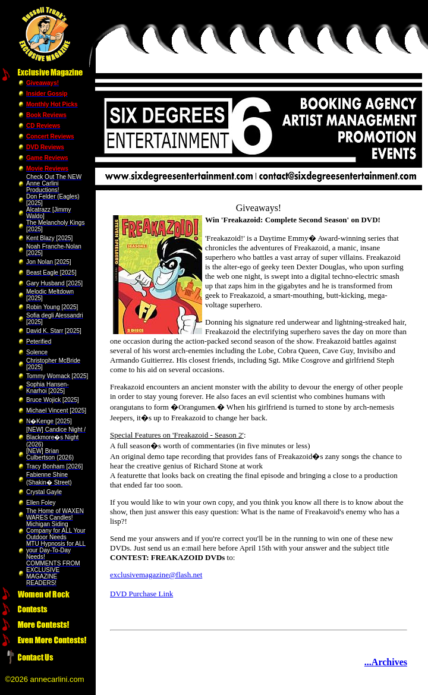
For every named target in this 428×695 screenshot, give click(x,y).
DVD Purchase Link (141, 593)
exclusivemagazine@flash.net (156, 574)
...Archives (385, 662)
